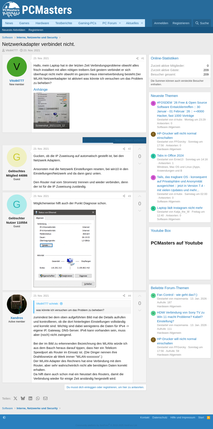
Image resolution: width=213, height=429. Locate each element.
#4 (129, 295)
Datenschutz (159, 417)
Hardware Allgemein (169, 149)
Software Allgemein (168, 127)
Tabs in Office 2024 (170, 155)
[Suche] (202, 23)
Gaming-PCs (87, 23)
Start (201, 417)
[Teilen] (137, 58)
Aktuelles (132, 23)
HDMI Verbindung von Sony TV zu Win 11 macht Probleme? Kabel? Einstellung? (180, 317)
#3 (129, 196)
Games (24, 23)
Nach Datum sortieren (98, 140)
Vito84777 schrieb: (47, 303)
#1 (142, 58)
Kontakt (144, 417)
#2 (129, 148)
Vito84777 (12, 50)
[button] (120, 23)
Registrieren (35, 29)
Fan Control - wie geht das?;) (177, 294)
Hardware (42, 23)
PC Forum (110, 23)
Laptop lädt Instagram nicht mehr (180, 207)
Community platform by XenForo (106, 425)
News (9, 23)
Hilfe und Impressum (182, 417)
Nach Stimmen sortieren (129, 140)
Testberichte (63, 23)
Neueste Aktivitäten (13, 29)
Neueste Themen (164, 96)
